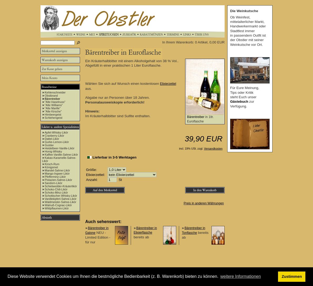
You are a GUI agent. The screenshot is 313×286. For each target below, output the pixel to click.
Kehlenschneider (55, 92)
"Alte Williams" (54, 105)
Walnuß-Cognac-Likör (58, 205)
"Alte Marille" (52, 108)
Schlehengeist (53, 117)
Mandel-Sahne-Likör (57, 170)
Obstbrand (51, 95)
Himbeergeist (53, 114)
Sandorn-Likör (53, 183)
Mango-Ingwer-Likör (57, 173)
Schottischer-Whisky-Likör (61, 195)
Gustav (49, 145)
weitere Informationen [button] (240, 276)
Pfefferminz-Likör (55, 176)
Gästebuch (239, 101)
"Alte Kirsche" (53, 111)
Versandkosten (213, 148)
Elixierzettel (168, 84)
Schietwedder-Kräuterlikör (61, 186)
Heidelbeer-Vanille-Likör (59, 148)
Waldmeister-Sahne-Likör (60, 202)
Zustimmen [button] (292, 276)
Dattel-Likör (52, 138)
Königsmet (51, 167)
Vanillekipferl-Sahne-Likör (61, 198)
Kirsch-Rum (52, 164)
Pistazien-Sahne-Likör (58, 179)
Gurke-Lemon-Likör (57, 142)
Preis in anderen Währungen (204, 203)
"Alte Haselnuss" (55, 101)
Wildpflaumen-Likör (57, 208)
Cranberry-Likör (54, 135)
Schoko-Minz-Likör (56, 192)
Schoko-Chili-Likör (56, 189)
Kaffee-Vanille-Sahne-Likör (61, 154)
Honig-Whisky (53, 151)
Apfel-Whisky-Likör (56, 132)
